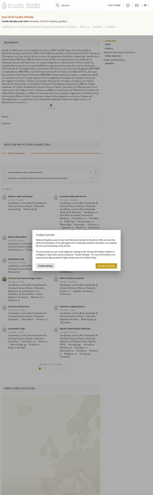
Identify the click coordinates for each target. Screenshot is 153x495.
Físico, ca (84, 26)
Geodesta (97, 26)
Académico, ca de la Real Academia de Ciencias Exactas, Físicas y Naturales (39, 26)
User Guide (114, 5)
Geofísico (110, 26)
